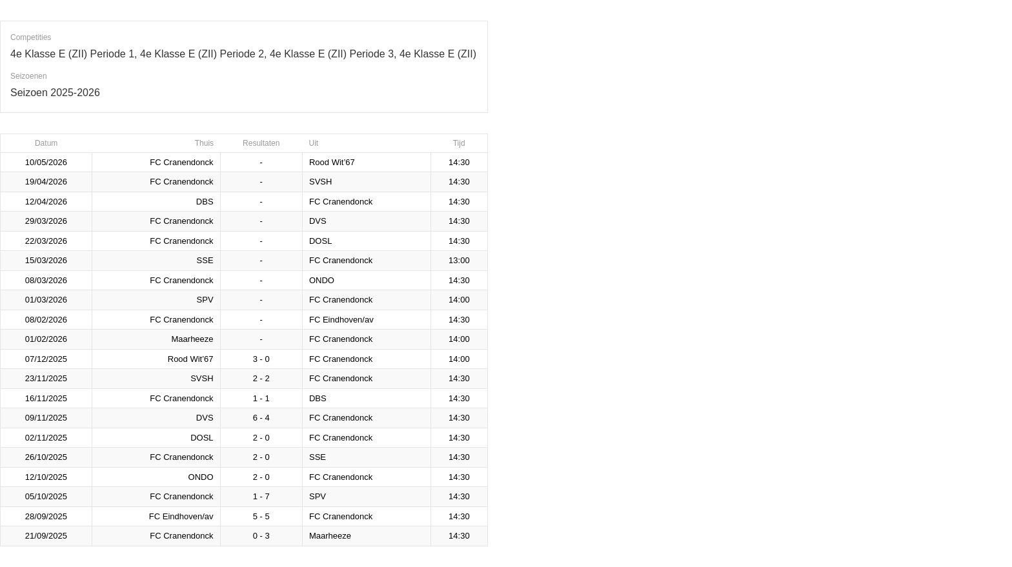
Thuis (204, 143)
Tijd (459, 143)
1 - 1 (261, 398)
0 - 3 (261, 536)
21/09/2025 (46, 536)
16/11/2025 (46, 398)
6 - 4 (261, 418)
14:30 (459, 162)
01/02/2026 (46, 339)
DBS (205, 201)
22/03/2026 (46, 241)
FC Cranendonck (181, 162)
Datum (46, 143)
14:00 (459, 299)
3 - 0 (261, 359)
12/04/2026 (46, 201)
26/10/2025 (46, 457)
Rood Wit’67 (332, 162)
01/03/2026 (46, 299)
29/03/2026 (46, 221)
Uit (313, 143)
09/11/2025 (46, 418)
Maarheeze (193, 339)
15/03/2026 (46, 260)
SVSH (320, 181)
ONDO (321, 280)
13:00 (459, 260)
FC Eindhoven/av (341, 319)
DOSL (320, 241)
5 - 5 (261, 516)
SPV (205, 299)
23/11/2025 (46, 378)
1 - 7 (261, 496)
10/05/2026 (46, 162)
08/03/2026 (46, 280)
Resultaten (261, 143)
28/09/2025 (46, 516)
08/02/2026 (46, 319)
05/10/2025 (46, 496)
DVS (318, 221)
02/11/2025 (46, 438)
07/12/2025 (46, 359)
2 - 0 (261, 438)
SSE (205, 260)
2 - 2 (261, 378)
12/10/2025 (46, 477)
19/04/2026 (46, 181)
